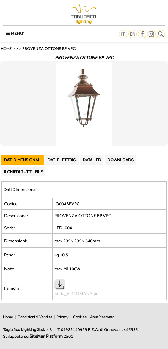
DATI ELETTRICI (62, 159)
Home (8, 317)
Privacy (62, 317)
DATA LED (92, 159)
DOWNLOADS (120, 159)
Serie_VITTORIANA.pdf (77, 291)
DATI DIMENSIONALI (22, 159)
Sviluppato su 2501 (38, 336)
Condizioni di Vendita (35, 317)
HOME (6, 48)
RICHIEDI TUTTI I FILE (23, 171)
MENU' (15, 33)
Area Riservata (102, 317)
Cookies (80, 317)
